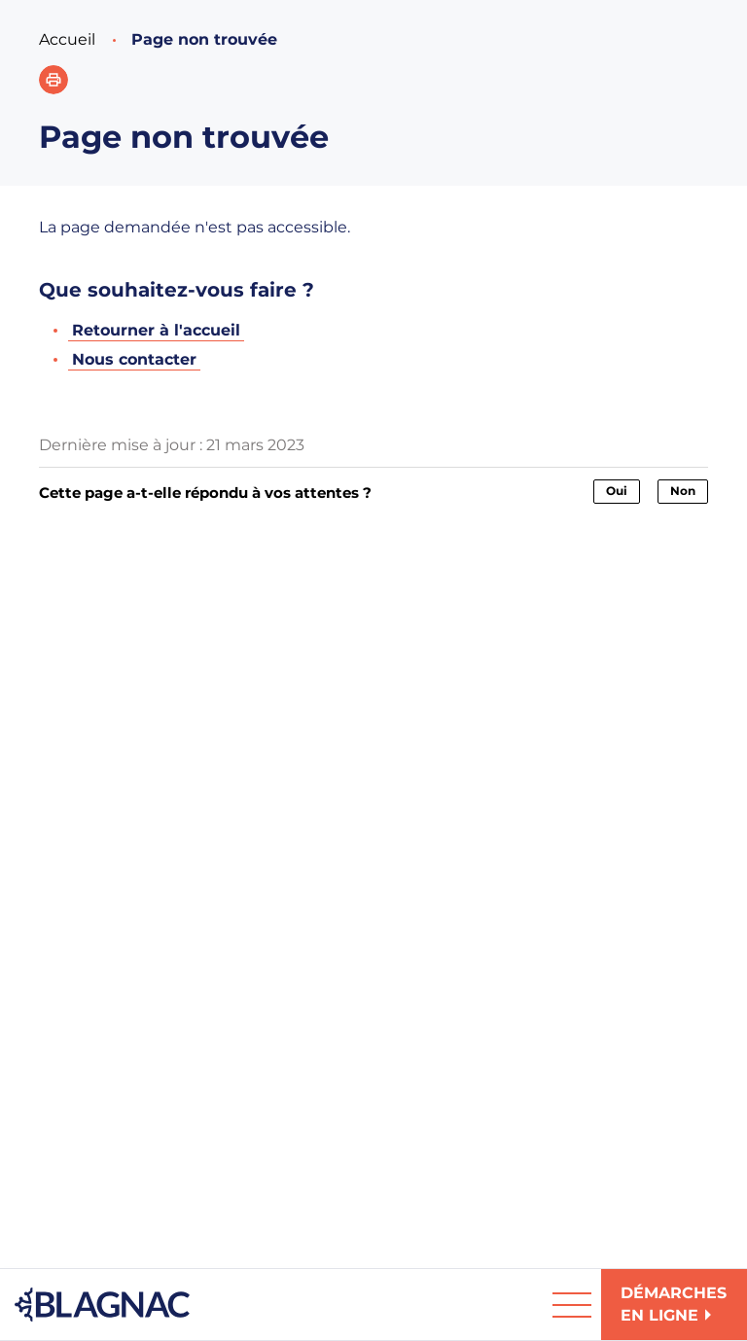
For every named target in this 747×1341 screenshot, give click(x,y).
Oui (616, 490)
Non (682, 490)
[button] (53, 79)
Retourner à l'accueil (156, 330)
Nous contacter (134, 359)
